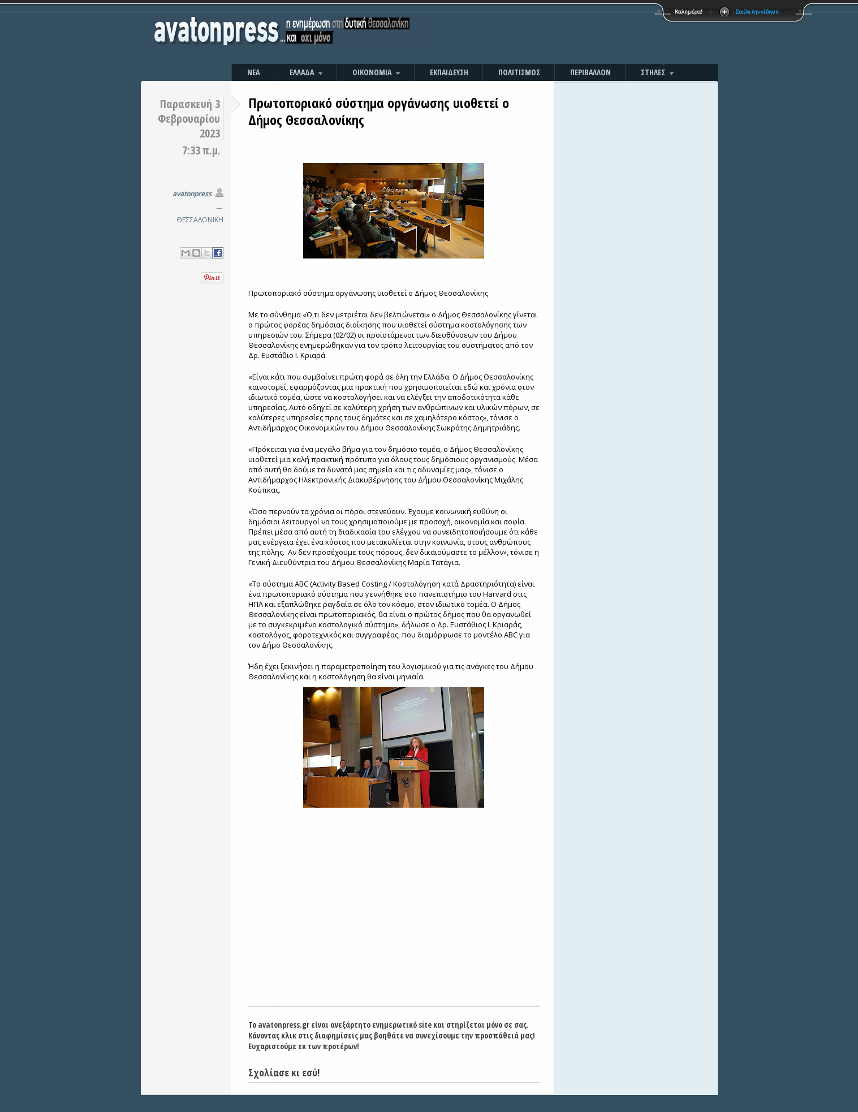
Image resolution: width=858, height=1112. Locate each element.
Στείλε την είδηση (757, 11)
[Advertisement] (550, 33)
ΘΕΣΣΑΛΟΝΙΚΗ (199, 220)
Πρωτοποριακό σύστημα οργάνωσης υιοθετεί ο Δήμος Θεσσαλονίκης (378, 111)
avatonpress (192, 194)
